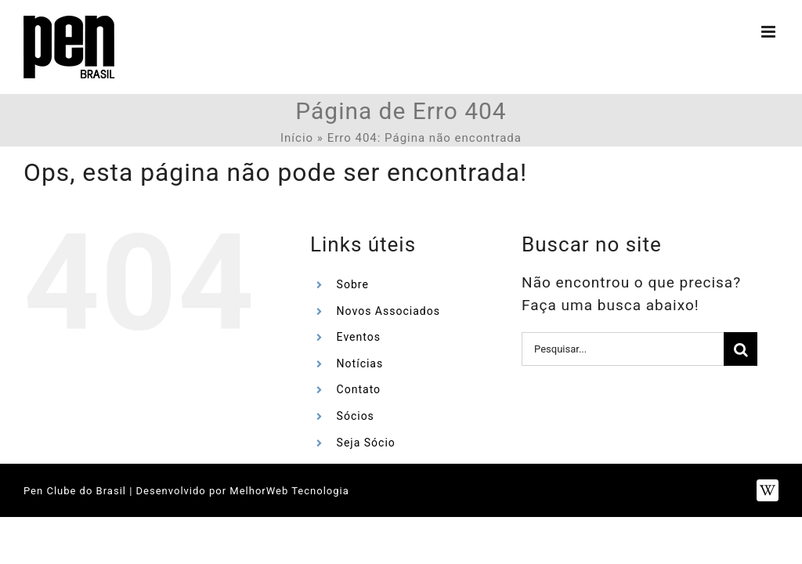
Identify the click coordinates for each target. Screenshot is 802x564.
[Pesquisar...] (623, 349)
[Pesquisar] (740, 349)
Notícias (360, 363)
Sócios (355, 416)
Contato (359, 389)
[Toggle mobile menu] (770, 32)
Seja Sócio (366, 442)
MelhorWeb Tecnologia (289, 491)
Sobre (353, 284)
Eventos (359, 337)
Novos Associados (388, 311)
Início (296, 138)
